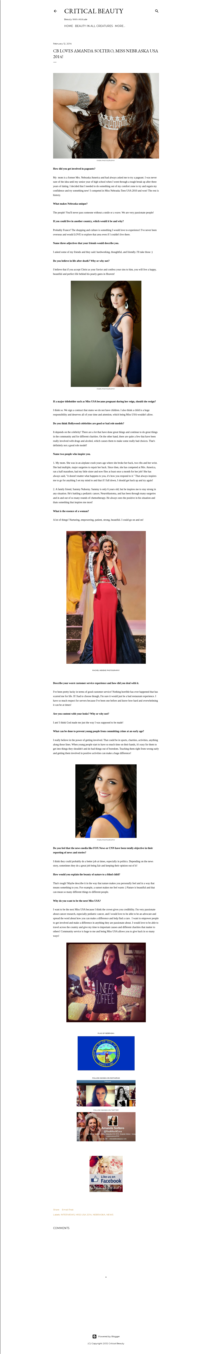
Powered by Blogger (106, 1336)
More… (120, 26)
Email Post (68, 1209)
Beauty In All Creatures (94, 26)
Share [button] (56, 1209)
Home (68, 26)
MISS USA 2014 (84, 1214)
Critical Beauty (93, 11)
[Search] (157, 10)
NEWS (109, 1214)
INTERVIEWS (68, 1214)
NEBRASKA (99, 1214)
